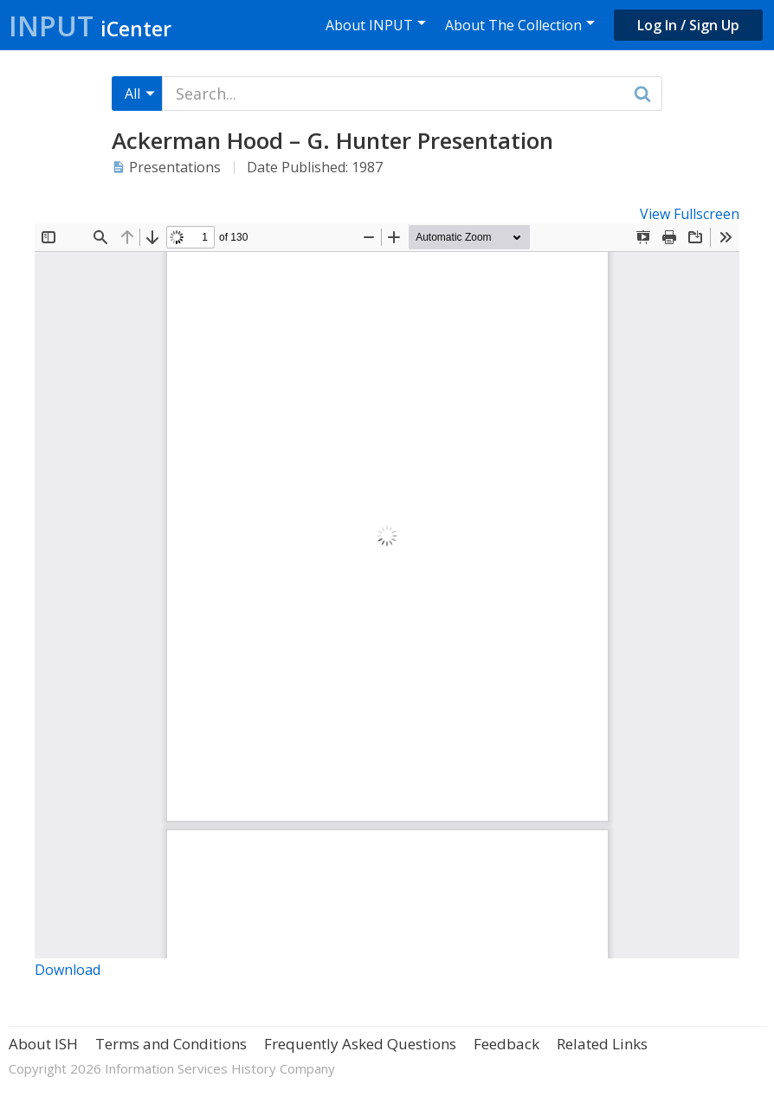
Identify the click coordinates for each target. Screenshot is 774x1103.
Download (67, 969)
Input (90, 25)
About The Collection (513, 25)
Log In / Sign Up (688, 25)
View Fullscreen (689, 213)
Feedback (506, 1043)
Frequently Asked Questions (360, 1043)
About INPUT (369, 25)
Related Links (602, 1043)
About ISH (43, 1043)
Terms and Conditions (171, 1043)
